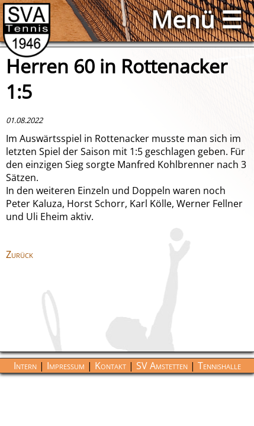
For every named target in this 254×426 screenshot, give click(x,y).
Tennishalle (219, 365)
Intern (25, 365)
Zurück (19, 254)
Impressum (66, 365)
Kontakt (110, 365)
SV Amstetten (162, 365)
